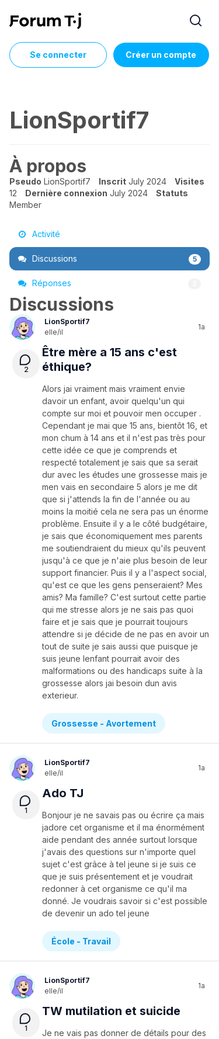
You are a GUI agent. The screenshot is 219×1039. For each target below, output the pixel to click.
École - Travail (81, 591)
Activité (39, 234)
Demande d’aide (85, 738)
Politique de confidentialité (74, 949)
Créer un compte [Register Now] (161, 55)
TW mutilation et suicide (111, 661)
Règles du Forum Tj (160, 949)
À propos (57, 934)
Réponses (109, 283)
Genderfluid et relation (106, 808)
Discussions (109, 259)
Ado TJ (63, 514)
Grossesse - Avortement (103, 444)
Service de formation (138, 934)
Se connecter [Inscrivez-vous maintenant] (58, 55)
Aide (87, 934)
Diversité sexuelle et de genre (113, 886)
